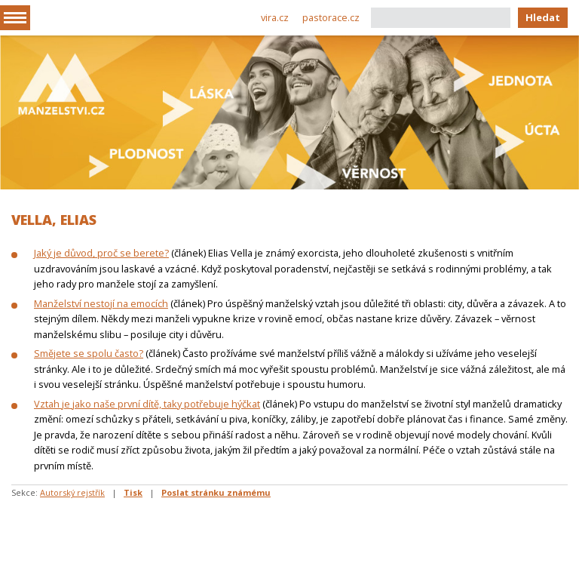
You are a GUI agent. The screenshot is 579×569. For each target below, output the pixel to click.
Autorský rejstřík (72, 492)
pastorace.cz (331, 17)
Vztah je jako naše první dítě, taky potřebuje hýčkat (147, 404)
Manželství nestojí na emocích (101, 303)
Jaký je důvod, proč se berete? (101, 253)
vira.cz (275, 17)
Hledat (542, 17)
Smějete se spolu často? (88, 353)
